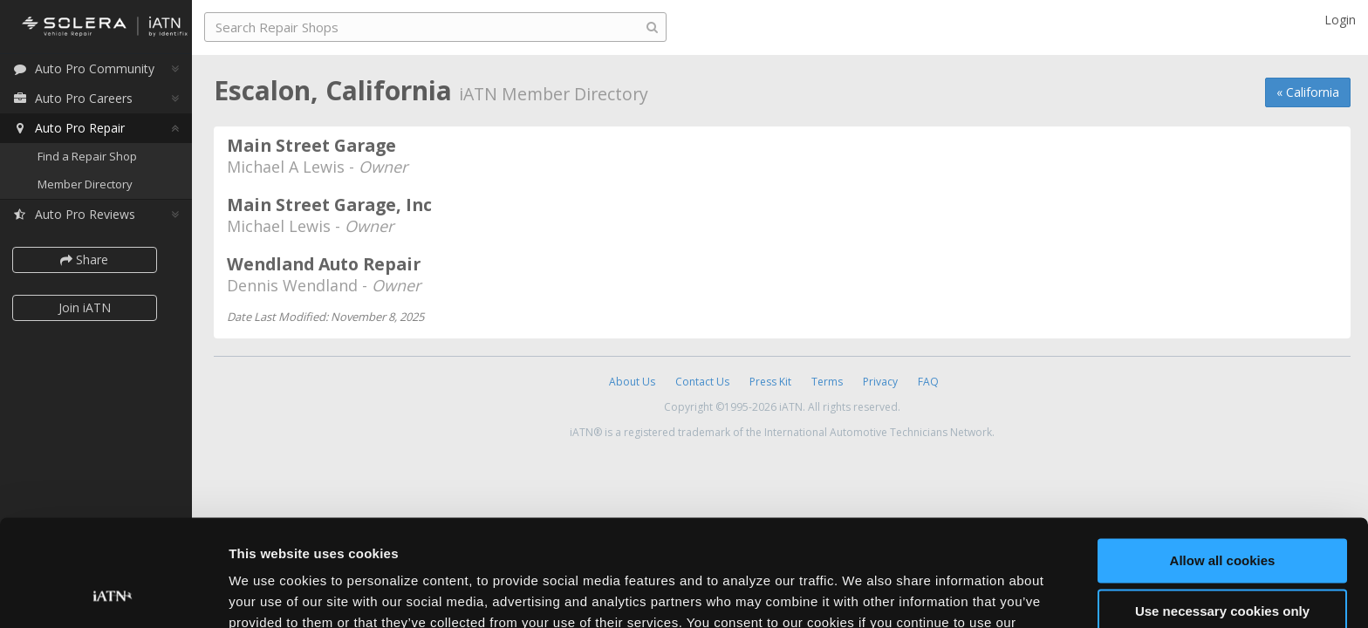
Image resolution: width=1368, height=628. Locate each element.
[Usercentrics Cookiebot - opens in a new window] (113, 594)
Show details (269, 593)
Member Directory (89, 185)
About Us (632, 381)
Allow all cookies (1223, 462)
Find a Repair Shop (91, 157)
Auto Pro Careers (77, 99)
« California (1307, 92)
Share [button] (89, 260)
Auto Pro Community (88, 69)
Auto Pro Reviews (78, 215)
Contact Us (702, 381)
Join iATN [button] (89, 308)
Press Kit (770, 381)
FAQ (928, 381)
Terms (827, 381)
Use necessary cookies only (1222, 513)
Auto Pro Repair (73, 128)
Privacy (880, 381)
